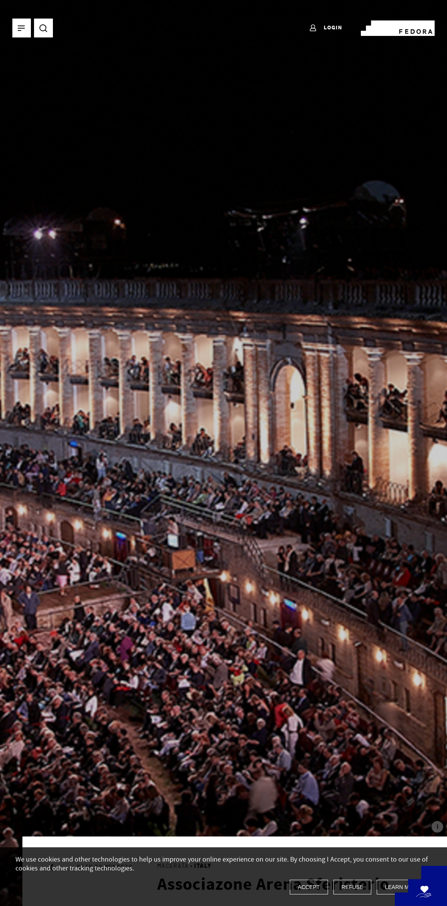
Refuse (353, 887)
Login (325, 28)
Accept (309, 887)
